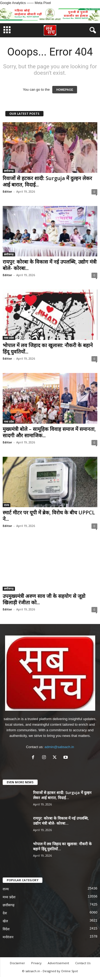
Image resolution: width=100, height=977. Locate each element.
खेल (5, 921)
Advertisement (58, 963)
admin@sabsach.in (59, 747)
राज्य (6, 505)
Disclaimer (17, 963)
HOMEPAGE (64, 89)
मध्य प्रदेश (9, 338)
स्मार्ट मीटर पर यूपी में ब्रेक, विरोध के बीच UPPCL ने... (49, 515)
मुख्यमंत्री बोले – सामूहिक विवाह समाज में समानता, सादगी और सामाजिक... (49, 432)
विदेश (6, 929)
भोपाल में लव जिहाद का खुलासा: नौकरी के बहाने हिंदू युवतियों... (48, 348)
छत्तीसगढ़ (9, 171)
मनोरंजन (8, 937)
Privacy (36, 963)
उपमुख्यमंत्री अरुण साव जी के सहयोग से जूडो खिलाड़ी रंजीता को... (44, 599)
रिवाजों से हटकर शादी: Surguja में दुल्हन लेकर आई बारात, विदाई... (47, 181)
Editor (7, 191)
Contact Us (82, 963)
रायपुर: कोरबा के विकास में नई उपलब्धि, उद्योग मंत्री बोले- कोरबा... (50, 265)
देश (5, 913)
